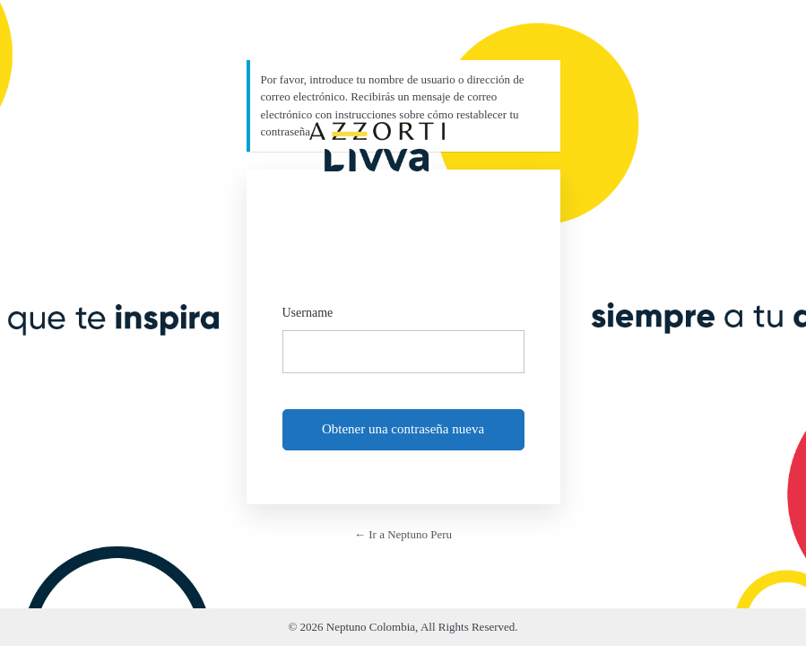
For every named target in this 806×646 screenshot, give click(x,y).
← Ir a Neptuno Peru (403, 534)
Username (308, 312)
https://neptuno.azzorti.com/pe (377, 141)
